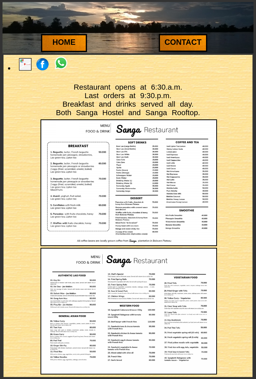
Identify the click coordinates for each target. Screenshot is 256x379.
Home (64, 42)
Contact (183, 42)
